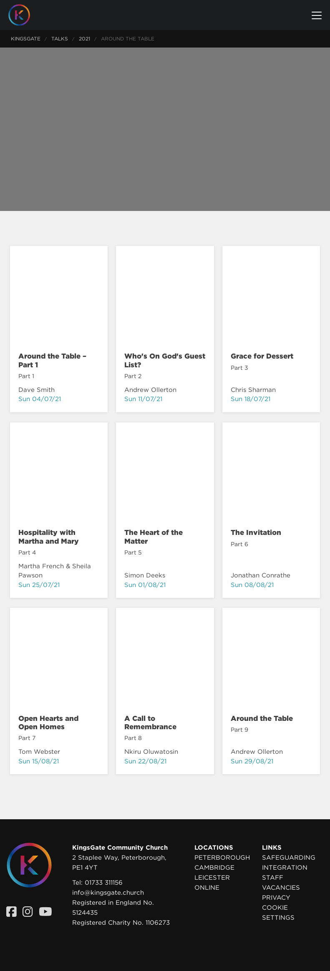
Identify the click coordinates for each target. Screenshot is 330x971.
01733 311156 (104, 882)
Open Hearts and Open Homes (48, 722)
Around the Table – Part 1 (52, 360)
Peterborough (222, 857)
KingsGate (25, 38)
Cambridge (214, 867)
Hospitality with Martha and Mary (48, 536)
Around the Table (262, 718)
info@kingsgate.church (108, 892)
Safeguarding (288, 857)
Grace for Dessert (262, 356)
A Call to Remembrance (150, 722)
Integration (284, 867)
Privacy (276, 897)
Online (206, 887)
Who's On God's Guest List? (164, 360)
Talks (59, 38)
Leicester (212, 877)
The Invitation (256, 532)
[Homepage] (25, 15)
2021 (84, 38)
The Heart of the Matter (153, 536)
